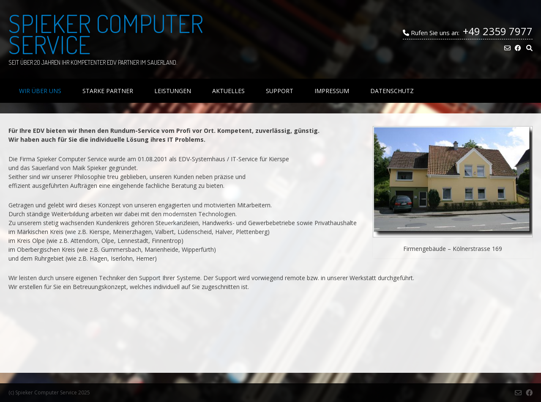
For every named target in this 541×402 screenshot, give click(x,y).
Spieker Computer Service (105, 34)
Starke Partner (107, 91)
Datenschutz (392, 91)
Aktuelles (228, 91)
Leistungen (172, 91)
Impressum (331, 91)
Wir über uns (40, 91)
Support (279, 91)
